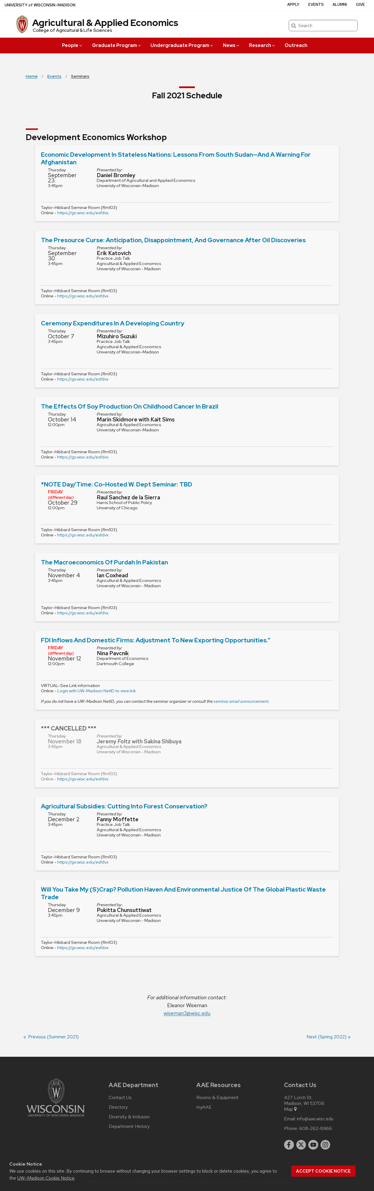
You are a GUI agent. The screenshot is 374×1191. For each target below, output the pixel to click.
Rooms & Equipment (217, 1098)
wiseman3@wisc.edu (187, 1013)
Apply (293, 4)
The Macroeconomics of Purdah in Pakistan (104, 562)
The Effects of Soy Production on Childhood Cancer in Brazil (129, 406)
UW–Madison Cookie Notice (46, 1178)
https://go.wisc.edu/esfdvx (82, 213)
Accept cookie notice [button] (323, 1171)
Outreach (296, 45)
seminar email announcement (241, 701)
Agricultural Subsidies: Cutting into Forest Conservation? (124, 806)
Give (360, 4)
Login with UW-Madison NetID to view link (96, 691)
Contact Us (120, 1098)
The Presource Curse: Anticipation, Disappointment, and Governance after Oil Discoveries (173, 240)
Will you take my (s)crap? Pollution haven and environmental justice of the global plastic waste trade (183, 893)
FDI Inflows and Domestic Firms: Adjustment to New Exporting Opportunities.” (155, 640)
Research (262, 45)
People (72, 45)
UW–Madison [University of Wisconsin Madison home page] (40, 5)
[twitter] (301, 1145)
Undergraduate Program (182, 45)
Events (316, 4)
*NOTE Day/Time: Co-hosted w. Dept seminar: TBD (116, 484)
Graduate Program (117, 45)
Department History (129, 1126)
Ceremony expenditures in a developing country (112, 323)
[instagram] (325, 1145)
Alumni (340, 4)
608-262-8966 (315, 1128)
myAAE (204, 1107)
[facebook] (289, 1145)
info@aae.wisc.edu (315, 1119)
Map (291, 1109)
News (231, 45)
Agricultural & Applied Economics (105, 22)
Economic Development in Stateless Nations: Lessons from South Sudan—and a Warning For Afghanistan (176, 158)
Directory (118, 1107)
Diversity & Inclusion (129, 1117)
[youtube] (313, 1145)
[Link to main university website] (55, 1118)
